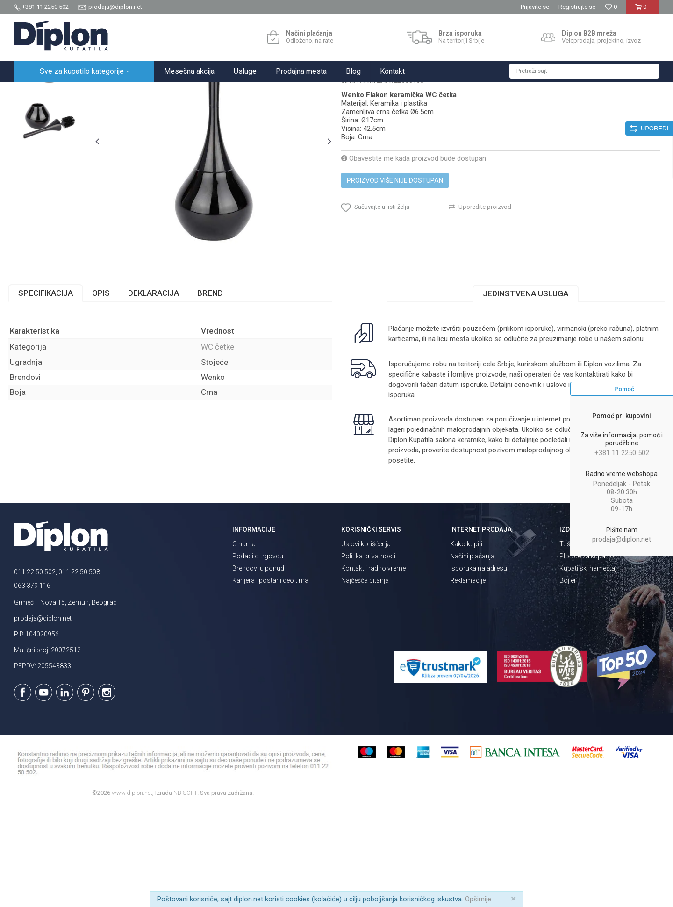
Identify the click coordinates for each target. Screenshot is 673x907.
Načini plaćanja (472, 655)
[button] (584, 71)
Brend (216, 392)
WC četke (188, 91)
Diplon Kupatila (34, 91)
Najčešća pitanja (365, 680)
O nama (244, 643)
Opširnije (478, 899)
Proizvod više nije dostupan (395, 271)
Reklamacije (468, 680)
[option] (54, 147)
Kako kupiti (466, 643)
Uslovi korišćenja (366, 643)
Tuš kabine (575, 643)
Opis (107, 392)
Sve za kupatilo (82, 91)
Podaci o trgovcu (257, 655)
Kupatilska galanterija (139, 91)
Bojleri (568, 680)
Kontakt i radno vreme (373, 667)
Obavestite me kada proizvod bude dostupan (413, 249)
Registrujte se (576, 6)
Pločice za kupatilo (586, 655)
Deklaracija (159, 392)
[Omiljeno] (611, 6)
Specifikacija (51, 392)
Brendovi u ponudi (259, 667)
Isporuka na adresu (478, 667)
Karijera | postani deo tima (270, 680)
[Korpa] (642, 10)
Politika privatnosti (368, 655)
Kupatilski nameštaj (587, 667)
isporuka (425, 494)
